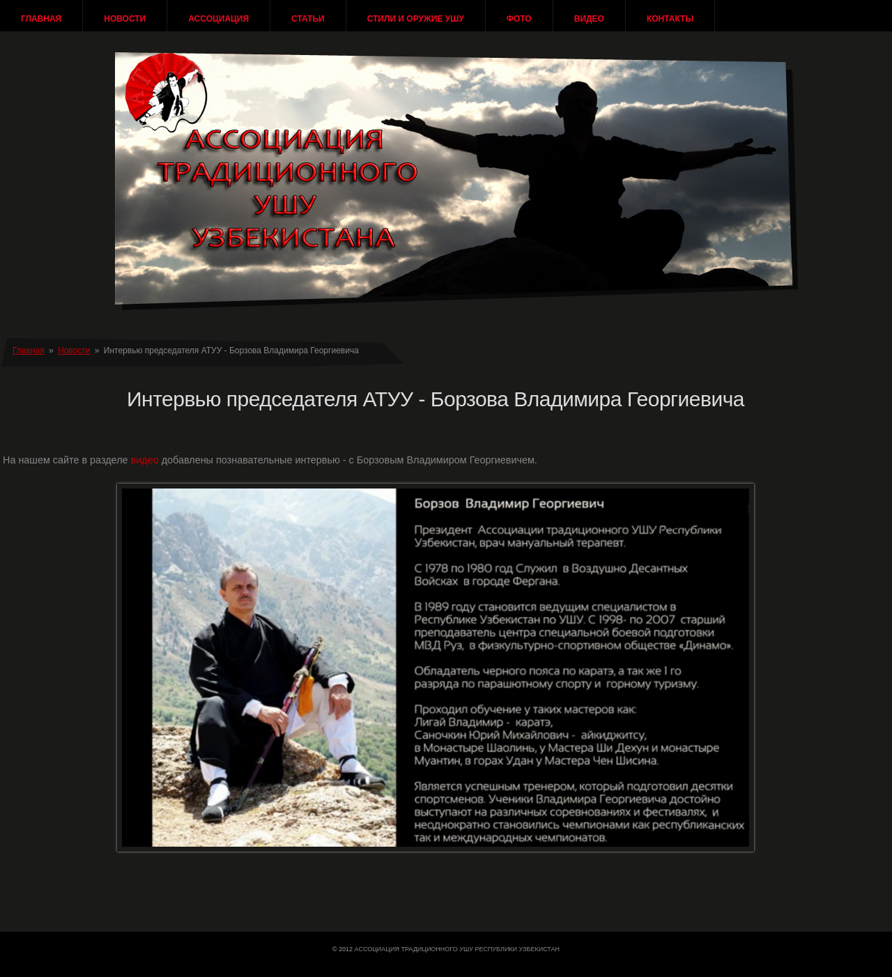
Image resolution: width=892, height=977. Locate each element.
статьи (308, 19)
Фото (519, 19)
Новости (125, 19)
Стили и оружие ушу (415, 19)
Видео (589, 19)
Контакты (670, 19)
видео (145, 460)
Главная (41, 19)
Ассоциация (218, 19)
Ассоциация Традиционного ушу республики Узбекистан (457, 949)
